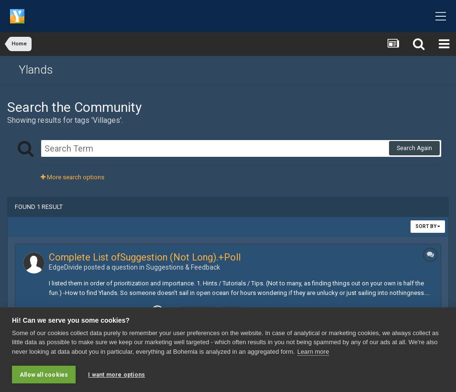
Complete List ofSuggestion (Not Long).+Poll (145, 257)
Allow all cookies (44, 374)
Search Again (414, 148)
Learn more (313, 351)
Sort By (427, 226)
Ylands (36, 69)
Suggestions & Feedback (183, 267)
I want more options (116, 374)
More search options (72, 177)
